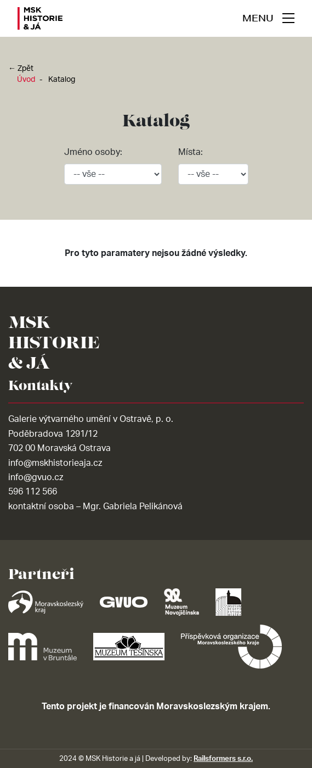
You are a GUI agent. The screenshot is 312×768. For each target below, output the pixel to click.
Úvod (26, 80)
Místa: (190, 152)
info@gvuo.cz (35, 477)
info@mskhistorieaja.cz (55, 463)
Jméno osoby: (93, 152)
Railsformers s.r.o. (223, 758)
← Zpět (20, 69)
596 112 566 (32, 491)
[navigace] (268, 18)
